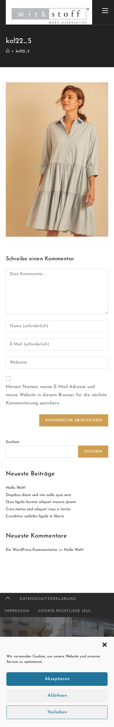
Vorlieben (57, 712)
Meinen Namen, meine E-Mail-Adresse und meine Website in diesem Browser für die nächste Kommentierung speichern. (56, 395)
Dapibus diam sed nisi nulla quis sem (38, 495)
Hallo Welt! (16, 488)
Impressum (17, 611)
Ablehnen (57, 695)
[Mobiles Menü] (105, 11)
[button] (105, 645)
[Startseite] (8, 51)
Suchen (12, 442)
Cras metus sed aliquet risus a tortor (38, 509)
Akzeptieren (57, 679)
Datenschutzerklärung (48, 599)
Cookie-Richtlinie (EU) (64, 611)
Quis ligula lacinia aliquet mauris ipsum (41, 502)
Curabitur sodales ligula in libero (35, 516)
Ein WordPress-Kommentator (31, 550)
